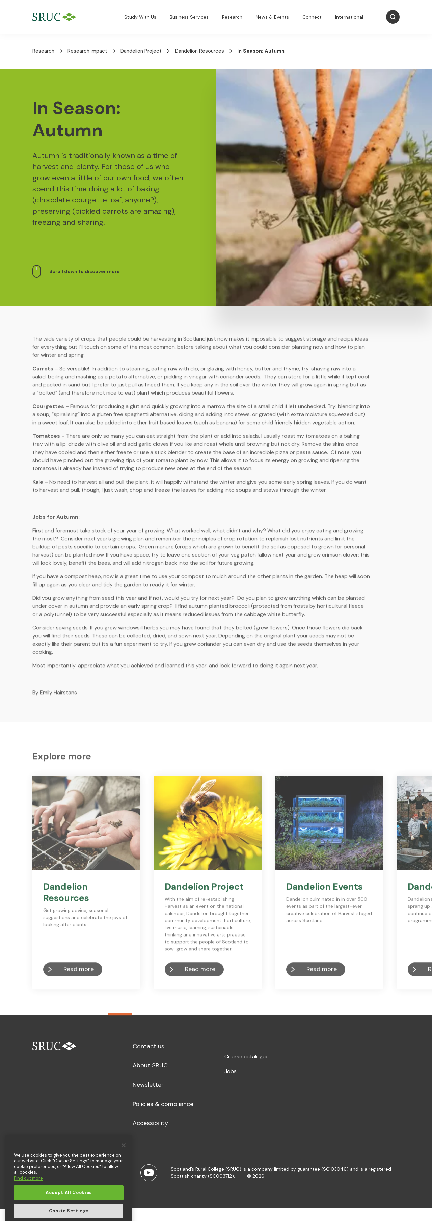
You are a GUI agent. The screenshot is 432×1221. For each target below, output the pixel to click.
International (349, 17)
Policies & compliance (163, 1104)
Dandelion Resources (199, 51)
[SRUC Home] (56, 17)
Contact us (148, 1046)
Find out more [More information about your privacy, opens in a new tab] (28, 1209)
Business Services (189, 17)
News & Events (272, 17)
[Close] (123, 1176)
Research (232, 17)
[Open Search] (393, 17)
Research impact (87, 51)
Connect (312, 17)
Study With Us (140, 17)
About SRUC (150, 1065)
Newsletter (148, 1085)
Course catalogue (246, 1056)
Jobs (230, 1071)
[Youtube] (148, 1172)
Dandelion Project (141, 51)
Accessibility (150, 1123)
